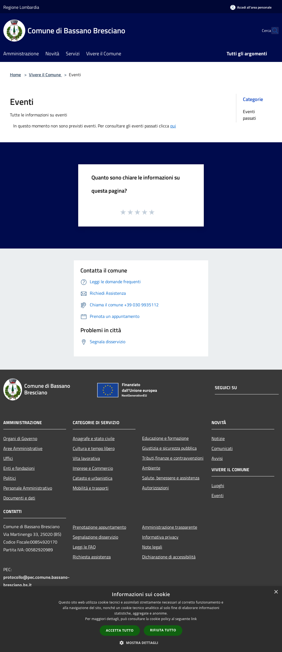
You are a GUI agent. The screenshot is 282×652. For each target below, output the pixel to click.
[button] (141, 642)
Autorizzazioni (155, 487)
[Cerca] (272, 30)
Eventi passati (249, 114)
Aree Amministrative (22, 448)
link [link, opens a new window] (194, 618)
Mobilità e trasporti (91, 488)
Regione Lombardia (21, 7)
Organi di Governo (20, 438)
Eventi (218, 495)
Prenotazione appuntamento (99, 527)
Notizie (218, 438)
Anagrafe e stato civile (94, 438)
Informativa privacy (160, 537)
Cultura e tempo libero (94, 448)
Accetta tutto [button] (120, 630)
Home (15, 74)
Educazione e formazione (165, 438)
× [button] (276, 592)
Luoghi (218, 485)
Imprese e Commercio (93, 468)
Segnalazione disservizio (95, 537)
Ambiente (151, 468)
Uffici (8, 458)
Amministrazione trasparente (169, 527)
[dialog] (141, 619)
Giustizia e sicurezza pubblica (169, 448)
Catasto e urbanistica (92, 478)
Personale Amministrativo (27, 488)
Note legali (152, 547)
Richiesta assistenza (92, 556)
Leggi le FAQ (84, 547)
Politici (9, 478)
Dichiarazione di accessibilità (169, 556)
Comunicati (222, 448)
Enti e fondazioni (19, 468)
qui (173, 125)
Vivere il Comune (45, 74)
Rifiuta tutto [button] (163, 630)
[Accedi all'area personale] (251, 7)
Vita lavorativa (86, 458)
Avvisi (217, 458)
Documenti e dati (19, 498)
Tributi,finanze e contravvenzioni (173, 458)
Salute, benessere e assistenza (170, 477)
